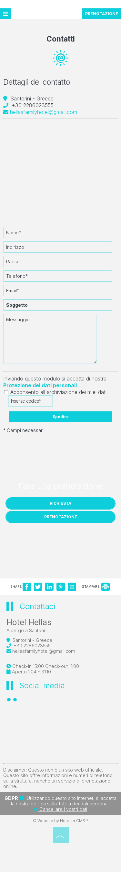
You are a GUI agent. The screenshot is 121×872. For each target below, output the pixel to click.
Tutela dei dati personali (83, 803)
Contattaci (37, 606)
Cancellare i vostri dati (60, 809)
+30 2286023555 (33, 105)
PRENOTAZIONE (101, 13)
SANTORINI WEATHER (60, 732)
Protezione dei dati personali (40, 385)
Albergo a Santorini (26, 630)
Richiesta (60, 503)
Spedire (61, 416)
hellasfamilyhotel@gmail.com (40, 112)
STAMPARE (96, 586)
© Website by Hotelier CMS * (60, 820)
